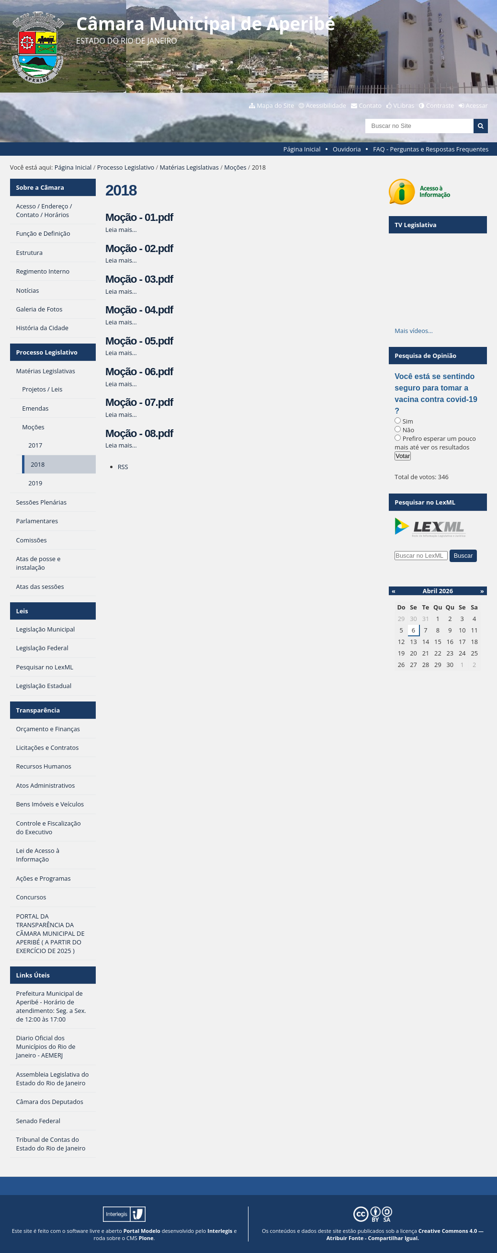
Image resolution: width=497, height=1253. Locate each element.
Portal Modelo (142, 1230)
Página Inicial (302, 149)
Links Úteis (33, 975)
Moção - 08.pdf (139, 433)
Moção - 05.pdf (139, 341)
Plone (146, 1238)
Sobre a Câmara (40, 187)
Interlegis (219, 1230)
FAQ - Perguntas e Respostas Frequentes (430, 149)
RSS (123, 466)
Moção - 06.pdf (139, 372)
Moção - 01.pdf (139, 217)
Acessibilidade (326, 105)
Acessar (477, 105)
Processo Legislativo (126, 167)
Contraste (440, 105)
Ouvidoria (347, 149)
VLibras (404, 105)
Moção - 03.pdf (139, 279)
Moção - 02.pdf (139, 248)
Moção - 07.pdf (139, 402)
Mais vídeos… (414, 330)
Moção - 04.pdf (139, 310)
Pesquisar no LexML (425, 502)
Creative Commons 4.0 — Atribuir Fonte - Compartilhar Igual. (405, 1234)
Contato (370, 105)
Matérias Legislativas (189, 167)
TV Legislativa (415, 224)
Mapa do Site (275, 105)
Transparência (38, 710)
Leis (22, 611)
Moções (235, 167)
